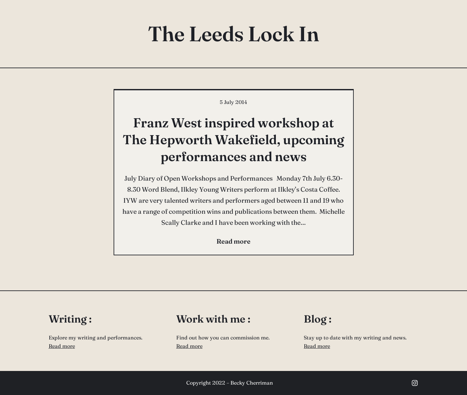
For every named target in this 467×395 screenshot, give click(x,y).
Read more (62, 346)
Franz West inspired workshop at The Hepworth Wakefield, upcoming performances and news (233, 139)
